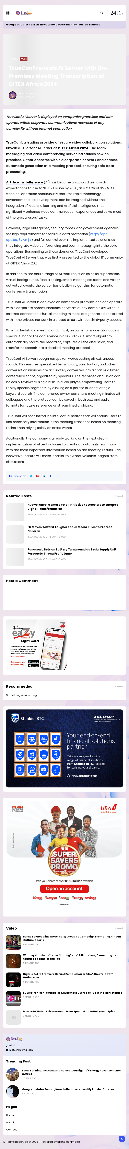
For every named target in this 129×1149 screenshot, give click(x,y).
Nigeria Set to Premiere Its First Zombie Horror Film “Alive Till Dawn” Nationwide (68, 975)
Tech (24, 59)
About (10, 1122)
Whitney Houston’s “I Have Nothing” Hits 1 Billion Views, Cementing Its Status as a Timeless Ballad (69, 957)
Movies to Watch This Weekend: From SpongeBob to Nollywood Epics (69, 1011)
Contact (11, 1129)
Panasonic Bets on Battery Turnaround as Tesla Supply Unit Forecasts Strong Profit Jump (71, 552)
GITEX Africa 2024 (73, 148)
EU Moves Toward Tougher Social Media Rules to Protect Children (69, 529)
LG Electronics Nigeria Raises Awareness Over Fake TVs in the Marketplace (72, 992)
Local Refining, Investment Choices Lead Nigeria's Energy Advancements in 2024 (71, 1072)
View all (119, 496)
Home (13, 59)
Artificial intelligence (24, 182)
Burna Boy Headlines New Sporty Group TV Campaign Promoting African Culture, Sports (72, 938)
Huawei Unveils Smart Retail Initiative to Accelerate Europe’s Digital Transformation (72, 507)
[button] (57, 476)
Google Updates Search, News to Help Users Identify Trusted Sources (53, 24)
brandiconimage (68, 1142)
